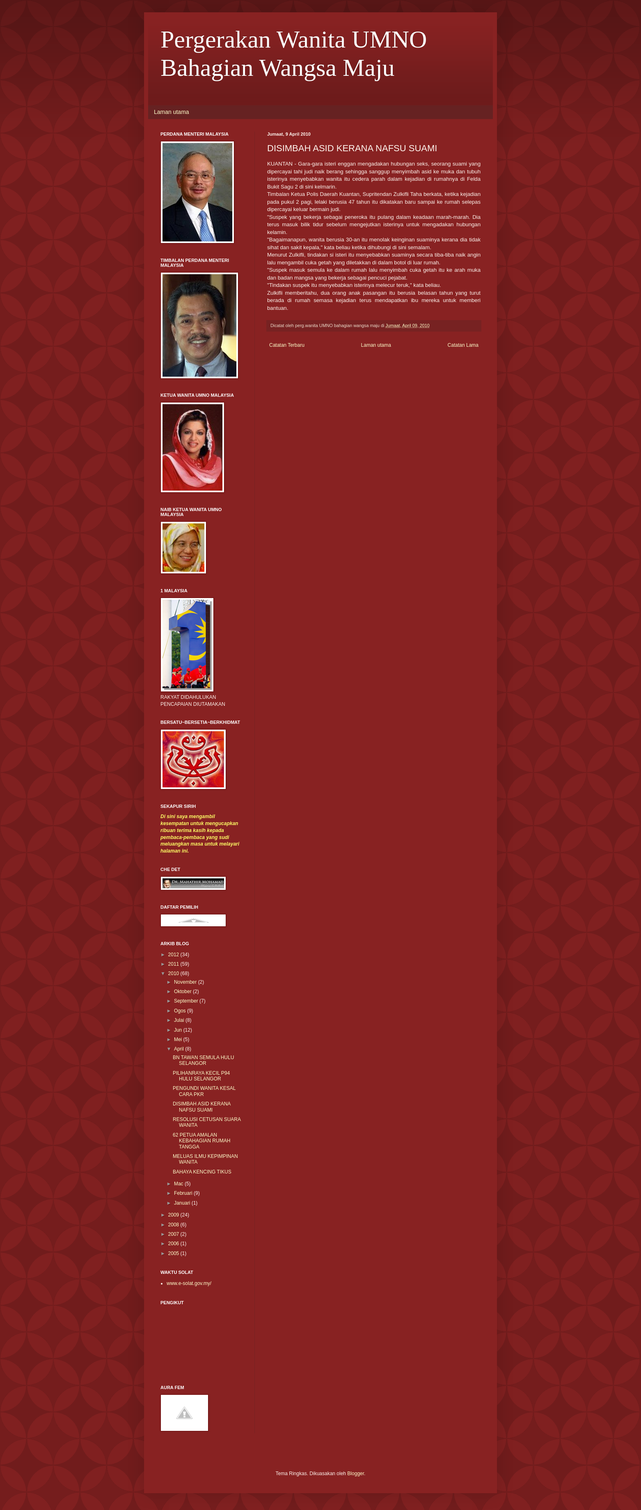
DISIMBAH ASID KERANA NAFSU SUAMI (202, 1106)
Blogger (355, 1473)
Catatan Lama (463, 345)
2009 (174, 1215)
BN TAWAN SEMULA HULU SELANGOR (203, 1060)
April (179, 1049)
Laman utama (171, 112)
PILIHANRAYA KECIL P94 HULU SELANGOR (201, 1076)
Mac (179, 1184)
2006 (174, 1243)
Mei (178, 1039)
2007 (174, 1234)
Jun (178, 1030)
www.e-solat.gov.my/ (189, 1283)
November (186, 982)
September (186, 1001)
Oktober (183, 991)
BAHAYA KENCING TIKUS (202, 1172)
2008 (174, 1225)
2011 (174, 964)
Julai (179, 1020)
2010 (174, 973)
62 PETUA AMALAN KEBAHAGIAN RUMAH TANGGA (201, 1141)
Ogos (180, 1011)
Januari (183, 1203)
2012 (174, 954)
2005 (174, 1253)
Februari (184, 1193)
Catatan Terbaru (286, 345)
